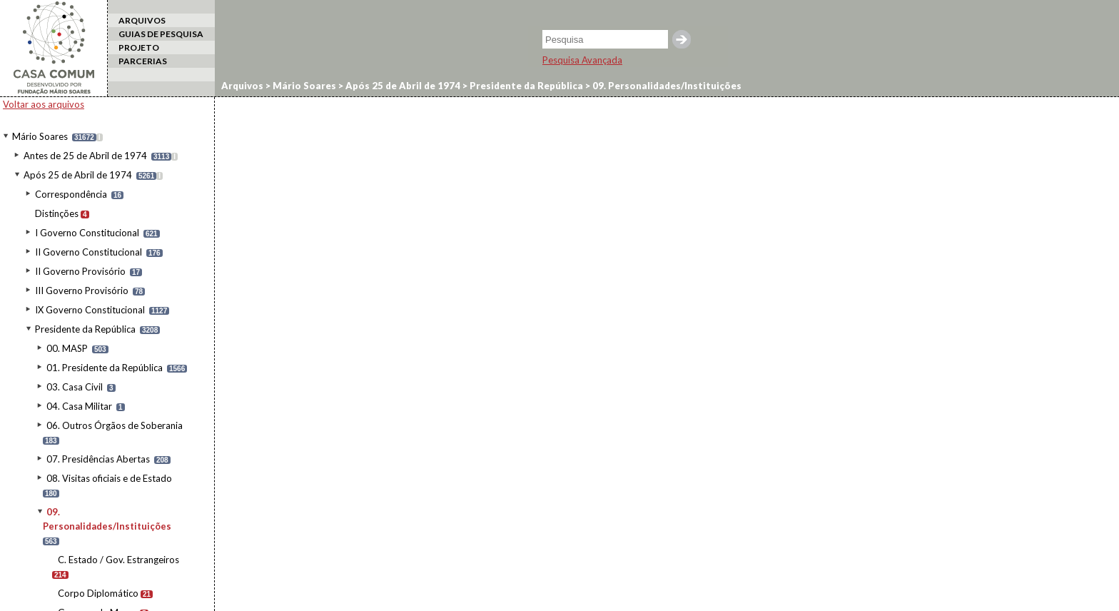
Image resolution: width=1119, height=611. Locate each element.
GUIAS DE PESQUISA (160, 34)
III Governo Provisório (81, 290)
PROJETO (138, 47)
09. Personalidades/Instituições (665, 85)
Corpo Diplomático (98, 593)
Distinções (57, 213)
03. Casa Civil (74, 387)
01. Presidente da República (104, 367)
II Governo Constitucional (88, 252)
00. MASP (67, 348)
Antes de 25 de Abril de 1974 (85, 155)
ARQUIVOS (142, 20)
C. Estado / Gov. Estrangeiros (118, 559)
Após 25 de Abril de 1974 (78, 175)
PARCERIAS (142, 61)
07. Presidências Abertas (98, 459)
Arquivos (242, 85)
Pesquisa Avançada (582, 60)
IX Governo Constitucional (90, 309)
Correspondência (71, 194)
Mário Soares (40, 136)
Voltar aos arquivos (43, 104)
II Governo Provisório (80, 271)
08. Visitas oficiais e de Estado (109, 478)
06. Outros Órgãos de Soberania (114, 425)
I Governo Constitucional (87, 232)
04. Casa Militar (79, 406)
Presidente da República (85, 329)
